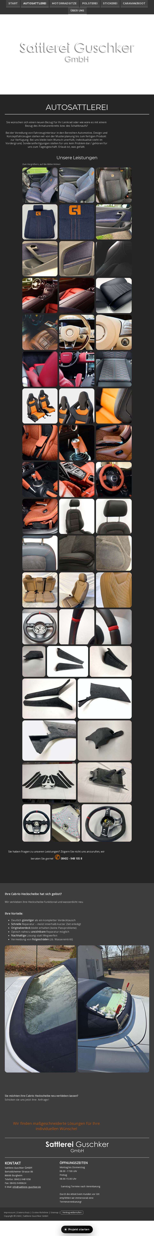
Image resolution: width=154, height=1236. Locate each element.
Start (13, 3)
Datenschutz (23, 1212)
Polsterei (90, 3)
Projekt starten (77, 1229)
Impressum (9, 1212)
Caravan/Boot (134, 3)
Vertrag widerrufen (71, 1212)
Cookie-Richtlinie (40, 1212)
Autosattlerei (34, 3)
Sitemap (55, 1212)
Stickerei (110, 3)
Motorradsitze (64, 3)
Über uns (77, 10)
